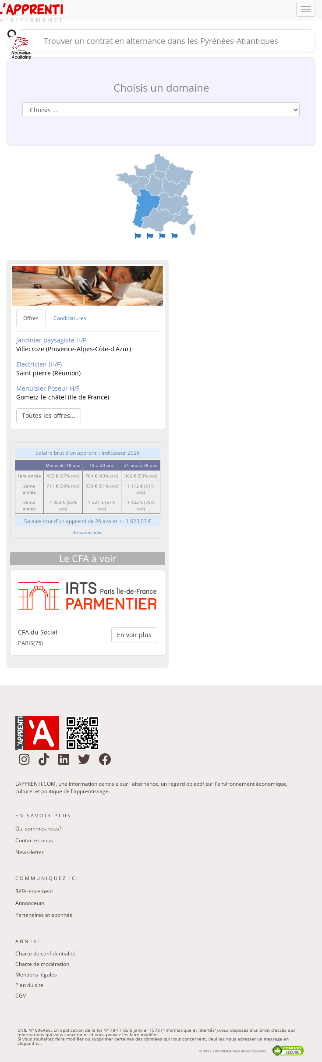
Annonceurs (30, 903)
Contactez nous (34, 840)
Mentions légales (36, 974)
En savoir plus (88, 532)
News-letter (29, 852)
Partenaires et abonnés (43, 915)
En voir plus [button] (134, 635)
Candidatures (69, 318)
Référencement (34, 891)
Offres (31, 318)
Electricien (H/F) (39, 364)
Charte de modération (42, 964)
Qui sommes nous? (38, 828)
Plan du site (29, 985)
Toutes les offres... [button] (48, 415)
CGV (20, 995)
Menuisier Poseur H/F (47, 388)
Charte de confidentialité (45, 953)
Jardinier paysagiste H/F (51, 340)
